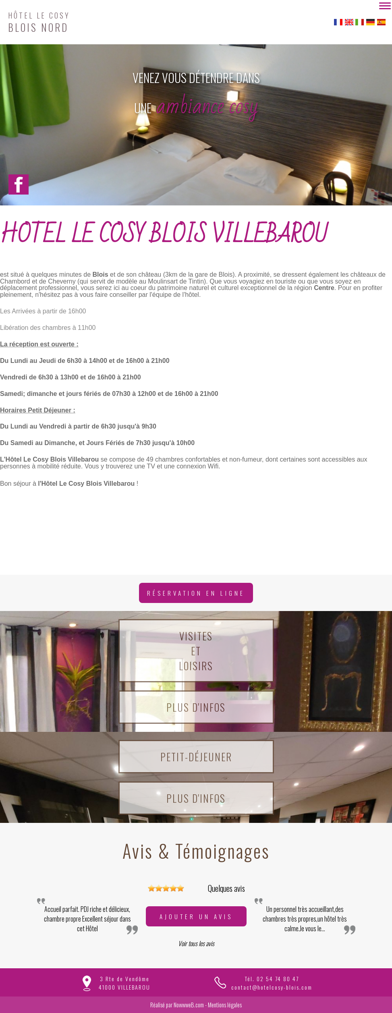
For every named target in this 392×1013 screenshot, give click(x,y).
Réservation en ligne (196, 592)
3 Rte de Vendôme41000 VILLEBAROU (124, 982)
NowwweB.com (189, 1005)
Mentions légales (225, 1005)
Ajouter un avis (196, 916)
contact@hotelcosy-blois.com (271, 987)
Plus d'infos (196, 707)
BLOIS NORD (39, 21)
